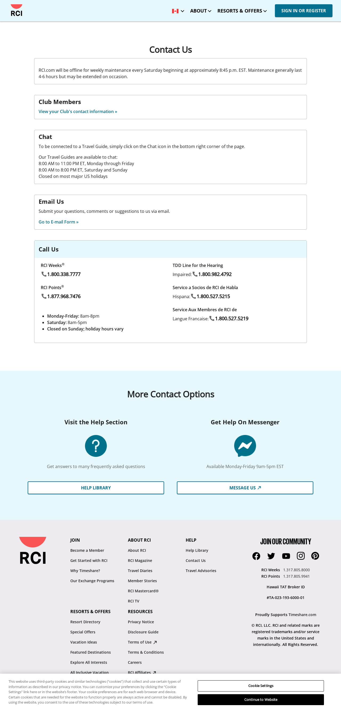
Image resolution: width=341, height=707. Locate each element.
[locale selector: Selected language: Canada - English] (177, 9)
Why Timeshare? (85, 570)
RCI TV (133, 601)
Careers (135, 662)
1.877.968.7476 (63, 296)
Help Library (197, 550)
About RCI (137, 550)
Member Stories (142, 580)
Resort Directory (85, 621)
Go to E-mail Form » (59, 222)
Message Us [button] (245, 488)
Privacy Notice (141, 621)
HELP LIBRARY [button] (96, 488)
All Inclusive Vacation (89, 672)
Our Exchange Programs (92, 580)
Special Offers (82, 631)
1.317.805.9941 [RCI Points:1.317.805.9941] (296, 576)
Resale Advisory (142, 682)
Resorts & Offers (239, 10)
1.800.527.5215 (213, 296)
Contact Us (196, 560)
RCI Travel (79, 682)
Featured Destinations (90, 652)
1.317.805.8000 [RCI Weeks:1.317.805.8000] (296, 569)
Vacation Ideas (83, 642)
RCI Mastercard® (143, 590)
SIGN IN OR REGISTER (303, 11)
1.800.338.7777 (63, 274)
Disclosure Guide (143, 631)
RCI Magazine (140, 560)
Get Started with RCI (88, 560)
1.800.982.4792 (215, 274)
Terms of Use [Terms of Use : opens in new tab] (142, 642)
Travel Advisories (201, 570)
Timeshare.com (302, 614)
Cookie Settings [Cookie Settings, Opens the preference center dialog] (260, 698)
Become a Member (87, 550)
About (198, 10)
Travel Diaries (140, 570)
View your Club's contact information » (78, 111)
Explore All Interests (88, 662)
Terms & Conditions (146, 652)
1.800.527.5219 (231, 318)
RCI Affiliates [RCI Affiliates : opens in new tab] (142, 672)
